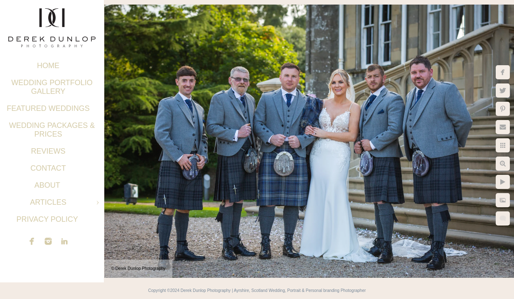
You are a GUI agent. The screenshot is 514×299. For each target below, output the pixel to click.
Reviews (48, 151)
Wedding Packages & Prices (52, 129)
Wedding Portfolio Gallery (52, 87)
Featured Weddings (48, 108)
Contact (48, 168)
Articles (48, 202)
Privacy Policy (48, 219)
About (48, 185)
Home (48, 65)
